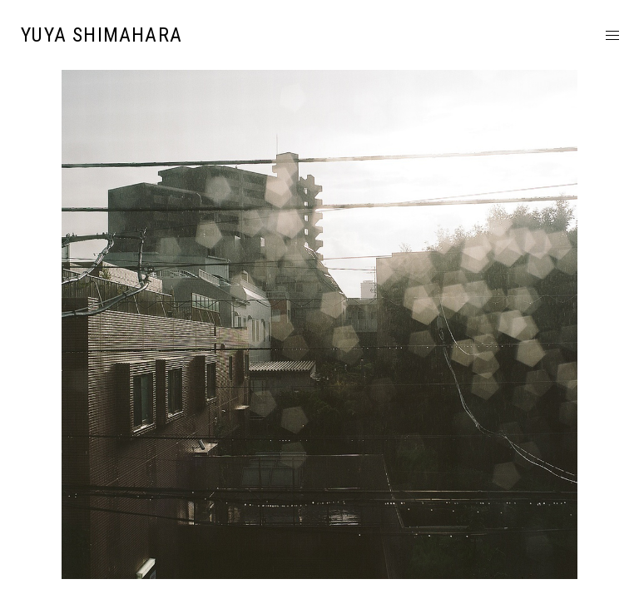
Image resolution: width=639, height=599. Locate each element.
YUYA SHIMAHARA (101, 35)
